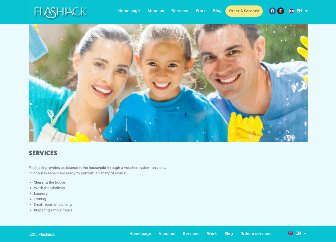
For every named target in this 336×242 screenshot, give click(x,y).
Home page (129, 10)
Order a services (244, 11)
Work (201, 10)
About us (155, 10)
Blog (217, 10)
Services (180, 10)
